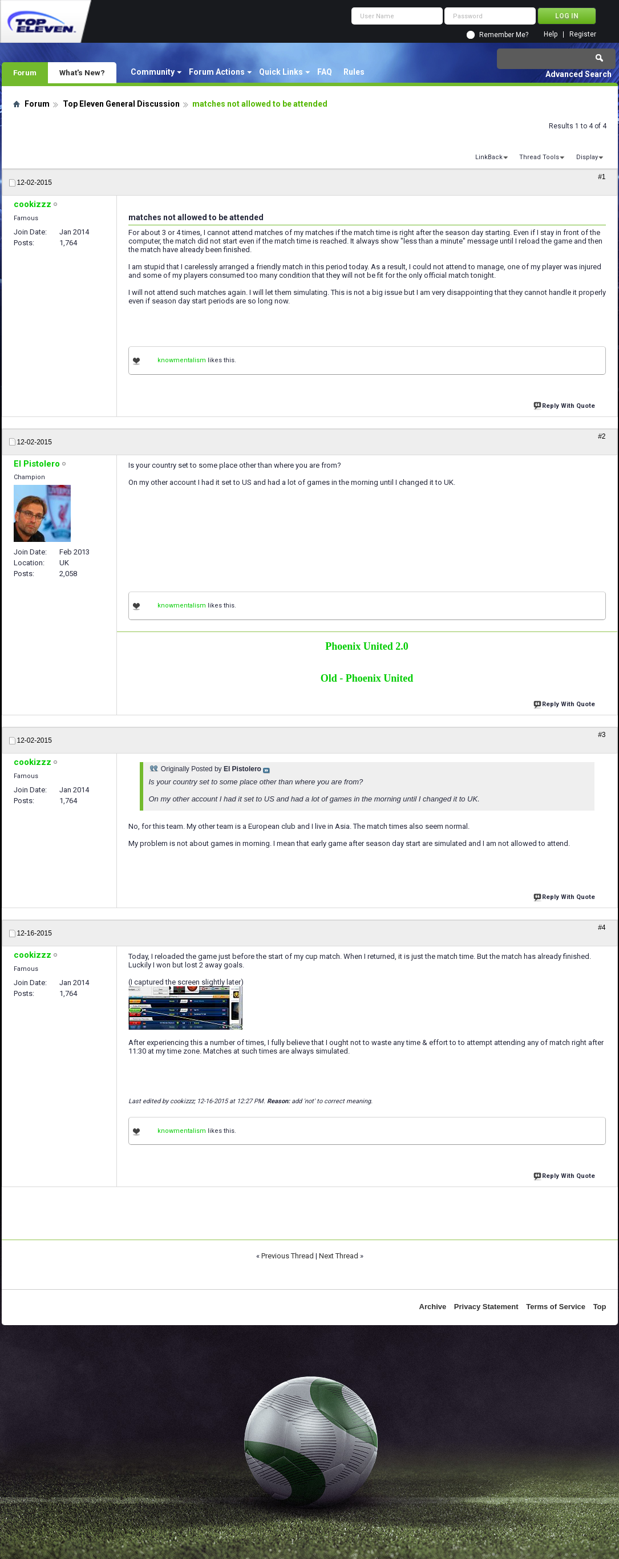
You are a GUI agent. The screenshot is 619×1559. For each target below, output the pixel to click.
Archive (433, 1306)
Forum (25, 72)
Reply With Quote (565, 405)
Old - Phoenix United (367, 678)
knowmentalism (181, 360)
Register (582, 34)
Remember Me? (503, 35)
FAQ (324, 71)
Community (153, 71)
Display (587, 157)
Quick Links (281, 71)
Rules (354, 71)
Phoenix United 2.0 (366, 646)
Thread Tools (539, 157)
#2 (601, 436)
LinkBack (489, 157)
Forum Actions (217, 71)
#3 (601, 735)
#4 (601, 928)
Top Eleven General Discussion (121, 103)
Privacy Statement (486, 1306)
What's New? (82, 72)
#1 (601, 177)
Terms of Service (555, 1306)
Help (550, 34)
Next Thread (338, 1256)
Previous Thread (287, 1256)
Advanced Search (578, 74)
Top (599, 1306)
